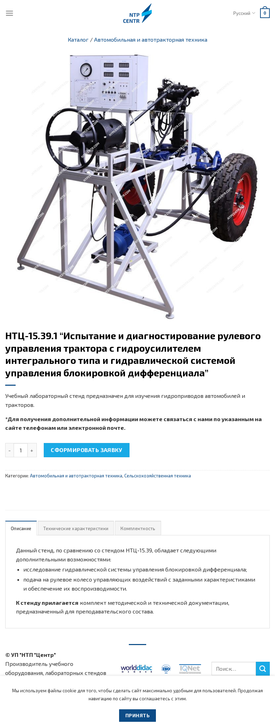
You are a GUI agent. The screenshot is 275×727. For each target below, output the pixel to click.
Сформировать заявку (86, 449)
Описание (21, 528)
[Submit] (263, 669)
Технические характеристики (75, 528)
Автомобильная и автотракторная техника (150, 39)
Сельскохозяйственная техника (157, 475)
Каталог (78, 39)
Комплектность (137, 528)
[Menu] (9, 13)
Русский (244, 13)
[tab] (21, 528)
